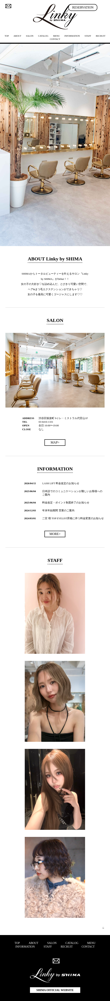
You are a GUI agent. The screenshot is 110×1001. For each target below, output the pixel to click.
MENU (91, 943)
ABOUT (17, 36)
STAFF (88, 36)
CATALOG (43, 36)
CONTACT (55, 39)
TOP (7, 36)
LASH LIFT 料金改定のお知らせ (60, 483)
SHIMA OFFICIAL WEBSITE (55, 990)
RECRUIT (101, 36)
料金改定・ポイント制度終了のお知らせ (65, 502)
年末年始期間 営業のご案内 (58, 510)
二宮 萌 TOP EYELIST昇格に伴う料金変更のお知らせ (73, 518)
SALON (29, 36)
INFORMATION (72, 36)
